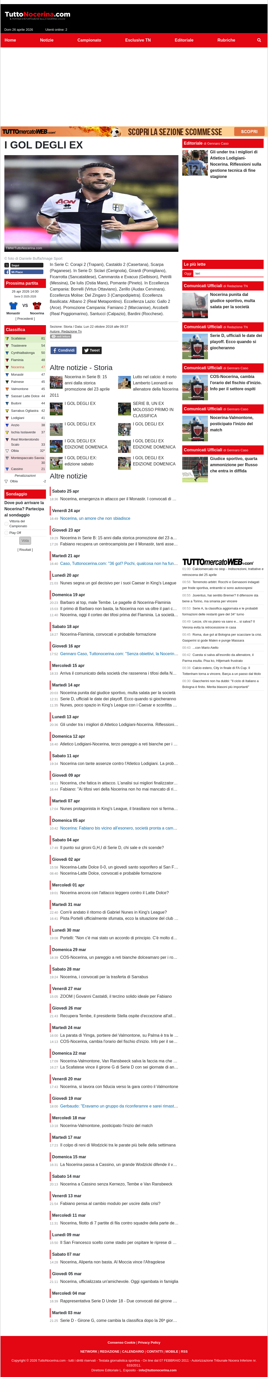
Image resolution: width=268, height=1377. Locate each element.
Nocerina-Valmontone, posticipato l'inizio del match (106, 1125)
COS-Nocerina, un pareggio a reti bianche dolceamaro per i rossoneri (123, 957)
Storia (67, 326)
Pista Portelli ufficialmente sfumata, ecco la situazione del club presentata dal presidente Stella (146, 918)
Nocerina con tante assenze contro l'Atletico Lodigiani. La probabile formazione (132, 763)
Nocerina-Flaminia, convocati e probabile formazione (108, 634)
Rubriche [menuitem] (226, 40)
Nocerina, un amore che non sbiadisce (95, 518)
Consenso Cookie (121, 1342)
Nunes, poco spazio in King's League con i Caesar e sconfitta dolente (123, 705)
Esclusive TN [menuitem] (138, 40)
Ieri (197, 273)
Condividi (64, 350)
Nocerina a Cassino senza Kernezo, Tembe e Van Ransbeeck (116, 1184)
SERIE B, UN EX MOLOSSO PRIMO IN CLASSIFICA (153, 409)
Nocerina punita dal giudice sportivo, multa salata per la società (117, 693)
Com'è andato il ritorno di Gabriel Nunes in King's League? (113, 912)
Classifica (15, 329)
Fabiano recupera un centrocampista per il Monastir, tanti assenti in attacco (128, 544)
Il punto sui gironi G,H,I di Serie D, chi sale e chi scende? (112, 847)
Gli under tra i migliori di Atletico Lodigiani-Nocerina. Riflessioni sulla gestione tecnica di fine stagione (151, 724)
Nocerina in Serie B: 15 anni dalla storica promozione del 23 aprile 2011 (125, 538)
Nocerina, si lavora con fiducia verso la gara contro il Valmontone (119, 1086)
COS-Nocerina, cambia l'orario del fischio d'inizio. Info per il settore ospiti (126, 1041)
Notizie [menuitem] (46, 40)
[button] (25, 541)
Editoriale (193, 143)
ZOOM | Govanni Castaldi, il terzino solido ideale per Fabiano (116, 996)
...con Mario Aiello (205, 648)
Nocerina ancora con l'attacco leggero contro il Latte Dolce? (114, 893)
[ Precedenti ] (25, 319)
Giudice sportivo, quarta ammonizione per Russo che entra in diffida (233, 464)
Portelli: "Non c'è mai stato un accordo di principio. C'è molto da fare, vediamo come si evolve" (146, 938)
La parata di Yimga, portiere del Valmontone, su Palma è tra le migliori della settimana (138, 1035)
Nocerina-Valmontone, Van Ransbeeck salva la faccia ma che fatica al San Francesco (138, 1061)
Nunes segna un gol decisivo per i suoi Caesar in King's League (118, 583)
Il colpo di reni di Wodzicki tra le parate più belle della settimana (118, 1145)
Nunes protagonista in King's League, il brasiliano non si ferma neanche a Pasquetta (137, 808)
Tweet (92, 350)
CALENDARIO (133, 1351)
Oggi (187, 273)
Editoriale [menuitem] (184, 40)
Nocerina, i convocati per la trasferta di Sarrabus (104, 977)
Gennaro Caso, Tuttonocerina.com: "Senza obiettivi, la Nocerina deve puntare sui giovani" (142, 654)
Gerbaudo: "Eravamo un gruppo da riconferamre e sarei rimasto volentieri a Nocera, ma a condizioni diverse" (159, 1106)
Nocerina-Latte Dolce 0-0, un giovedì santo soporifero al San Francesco (125, 867)
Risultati (25, 550)
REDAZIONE (109, 1351)
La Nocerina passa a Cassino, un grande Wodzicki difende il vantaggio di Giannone (136, 1164)
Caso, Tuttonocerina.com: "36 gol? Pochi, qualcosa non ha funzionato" (124, 563)
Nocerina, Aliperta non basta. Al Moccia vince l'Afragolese (112, 1262)
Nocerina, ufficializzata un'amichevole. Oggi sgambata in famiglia (119, 1281)
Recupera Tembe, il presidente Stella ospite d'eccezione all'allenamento (125, 1016)
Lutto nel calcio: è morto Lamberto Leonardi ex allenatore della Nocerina (155, 383)
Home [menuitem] (10, 40)
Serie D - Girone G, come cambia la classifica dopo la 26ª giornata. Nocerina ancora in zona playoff (150, 1320)
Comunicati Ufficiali (203, 286)
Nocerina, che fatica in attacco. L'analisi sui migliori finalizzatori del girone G (129, 783)
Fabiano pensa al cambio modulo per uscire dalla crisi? (110, 1203)
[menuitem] (259, 40)
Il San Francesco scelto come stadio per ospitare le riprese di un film (122, 1242)
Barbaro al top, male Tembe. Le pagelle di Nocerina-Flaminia (115, 602)
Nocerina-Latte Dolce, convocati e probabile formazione (110, 873)
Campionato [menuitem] (89, 40)
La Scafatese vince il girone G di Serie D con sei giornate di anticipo (122, 1067)
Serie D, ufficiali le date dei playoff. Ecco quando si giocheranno (118, 699)
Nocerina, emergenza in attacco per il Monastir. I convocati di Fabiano (123, 499)
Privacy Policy (149, 1342)
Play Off (15, 533)
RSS (184, 1351)
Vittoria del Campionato (18, 523)
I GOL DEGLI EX (80, 403)
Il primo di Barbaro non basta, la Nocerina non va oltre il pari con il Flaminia (128, 608)
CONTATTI (155, 1351)
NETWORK (88, 1351)
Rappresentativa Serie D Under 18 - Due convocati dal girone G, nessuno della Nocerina (141, 1301)
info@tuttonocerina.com (158, 1370)
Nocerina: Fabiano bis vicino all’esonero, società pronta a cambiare (121, 828)
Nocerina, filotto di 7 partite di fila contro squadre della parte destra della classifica (134, 1223)
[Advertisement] (134, 86)
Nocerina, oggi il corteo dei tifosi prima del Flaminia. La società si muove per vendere (137, 615)
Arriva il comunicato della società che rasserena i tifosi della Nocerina (123, 673)
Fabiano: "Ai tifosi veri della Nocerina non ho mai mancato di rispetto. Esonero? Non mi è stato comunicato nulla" (162, 789)
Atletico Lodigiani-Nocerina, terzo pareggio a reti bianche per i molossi (123, 744)
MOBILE (171, 1351)
